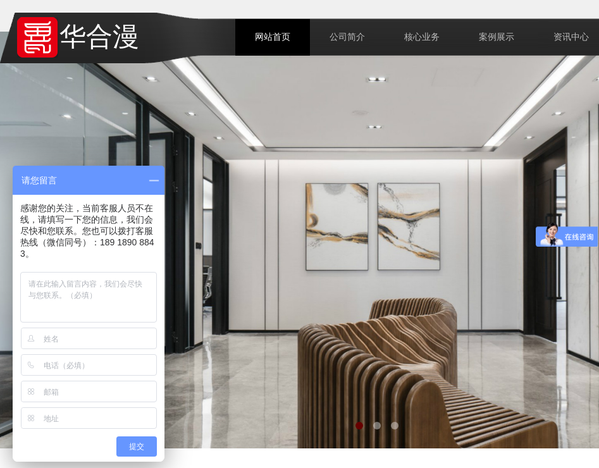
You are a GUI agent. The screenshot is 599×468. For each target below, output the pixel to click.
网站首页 (272, 37)
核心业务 (422, 37)
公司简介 (347, 37)
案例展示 (496, 37)
